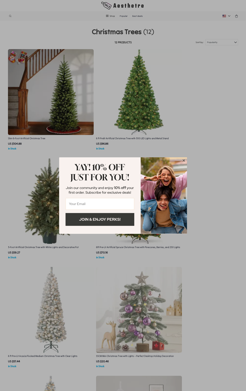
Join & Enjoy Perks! (100, 219)
